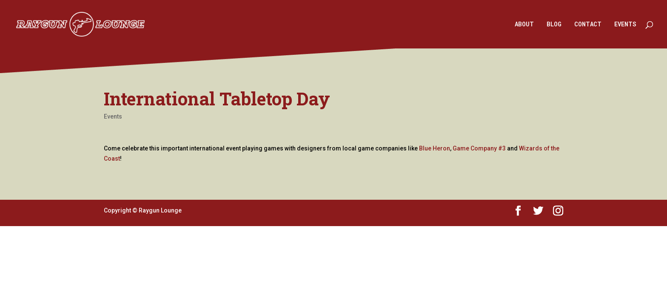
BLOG (554, 24)
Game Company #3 (479, 148)
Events (113, 116)
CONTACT (587, 24)
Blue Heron (434, 148)
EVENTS (625, 24)
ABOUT (524, 24)
